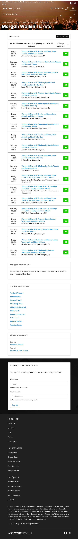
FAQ (9, 432)
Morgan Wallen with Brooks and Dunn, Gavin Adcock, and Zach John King (38, 136)
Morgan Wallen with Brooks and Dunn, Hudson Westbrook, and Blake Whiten (39, 241)
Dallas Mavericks (14, 495)
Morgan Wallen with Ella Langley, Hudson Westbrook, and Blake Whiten (37, 251)
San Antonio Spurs (14, 486)
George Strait (15, 300)
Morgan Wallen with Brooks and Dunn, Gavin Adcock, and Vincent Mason (38, 52)
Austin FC (11, 500)
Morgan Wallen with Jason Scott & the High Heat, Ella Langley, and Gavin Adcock (39, 187)
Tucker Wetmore (16, 293)
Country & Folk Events (19, 351)
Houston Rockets (14, 491)
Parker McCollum (14, 461)
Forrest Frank (12, 452)
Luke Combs (15, 318)
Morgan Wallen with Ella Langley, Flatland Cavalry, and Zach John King (38, 84)
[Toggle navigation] (73, 8)
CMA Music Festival (18, 307)
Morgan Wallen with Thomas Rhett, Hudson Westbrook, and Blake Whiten (38, 220)
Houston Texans (13, 482)
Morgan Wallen (16, 321)
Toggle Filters (62, 37)
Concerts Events (16, 344)
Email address (15, 392)
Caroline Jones (16, 325)
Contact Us (11, 423)
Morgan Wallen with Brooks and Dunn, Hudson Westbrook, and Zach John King (39, 73)
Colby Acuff (14, 311)
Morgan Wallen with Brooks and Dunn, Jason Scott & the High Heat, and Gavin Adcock (38, 176)
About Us (11, 428)
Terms (10, 437)
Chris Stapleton (13, 466)
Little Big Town (16, 304)
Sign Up (15, 405)
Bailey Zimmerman (17, 314)
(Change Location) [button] (63, 44)
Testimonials (12, 441)
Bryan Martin (15, 296)
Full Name (14, 379)
